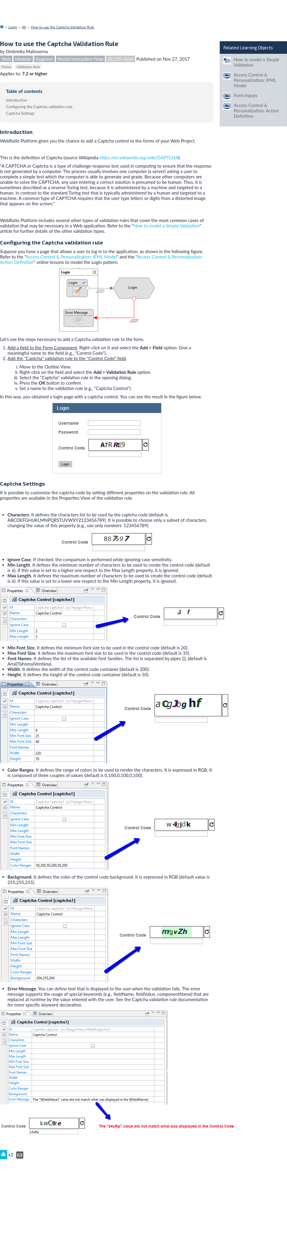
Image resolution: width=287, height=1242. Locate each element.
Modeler (23, 59)
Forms (6, 67)
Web (6, 59)
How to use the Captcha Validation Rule (62, 27)
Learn (12, 27)
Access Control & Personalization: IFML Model (71, 256)
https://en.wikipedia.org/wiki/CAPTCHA (139, 157)
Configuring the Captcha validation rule (39, 106)
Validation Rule (28, 67)
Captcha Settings (20, 113)
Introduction (16, 100)
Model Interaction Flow (80, 59)
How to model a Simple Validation (166, 225)
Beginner (44, 59)
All (24, 27)
